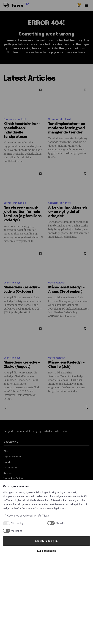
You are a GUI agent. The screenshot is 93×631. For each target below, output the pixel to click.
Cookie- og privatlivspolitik (19, 516)
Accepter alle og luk (46, 541)
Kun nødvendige (46, 550)
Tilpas (43, 516)
